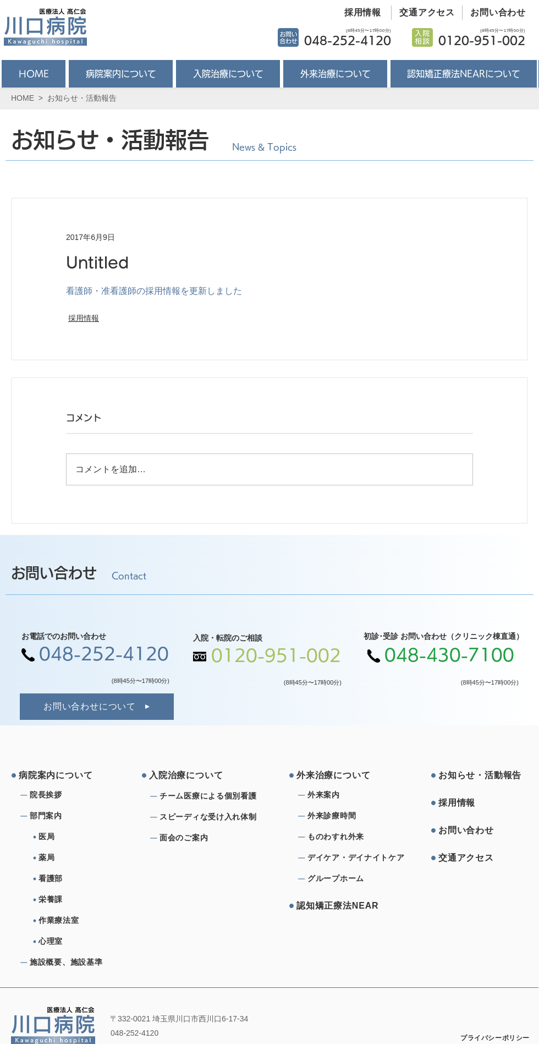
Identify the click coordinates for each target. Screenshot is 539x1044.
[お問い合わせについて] (97, 706)
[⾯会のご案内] (211, 838)
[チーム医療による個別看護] (211, 796)
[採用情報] (358, 13)
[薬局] (82, 858)
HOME (22, 98)
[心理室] (82, 941)
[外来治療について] (338, 775)
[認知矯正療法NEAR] (338, 906)
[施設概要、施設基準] (69, 962)
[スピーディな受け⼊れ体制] (211, 817)
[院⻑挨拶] (69, 795)
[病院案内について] (60, 775)
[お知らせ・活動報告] (480, 775)
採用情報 (83, 318)
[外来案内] (347, 795)
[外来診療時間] (347, 816)
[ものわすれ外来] (347, 837)
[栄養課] (82, 900)
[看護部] (82, 879)
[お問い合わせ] (494, 13)
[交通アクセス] (423, 13)
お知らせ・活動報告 (82, 98)
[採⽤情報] (480, 803)
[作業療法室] (82, 921)
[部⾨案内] (69, 816)
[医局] (82, 837)
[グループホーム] (347, 879)
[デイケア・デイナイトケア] (358, 858)
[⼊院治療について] (190, 775)
